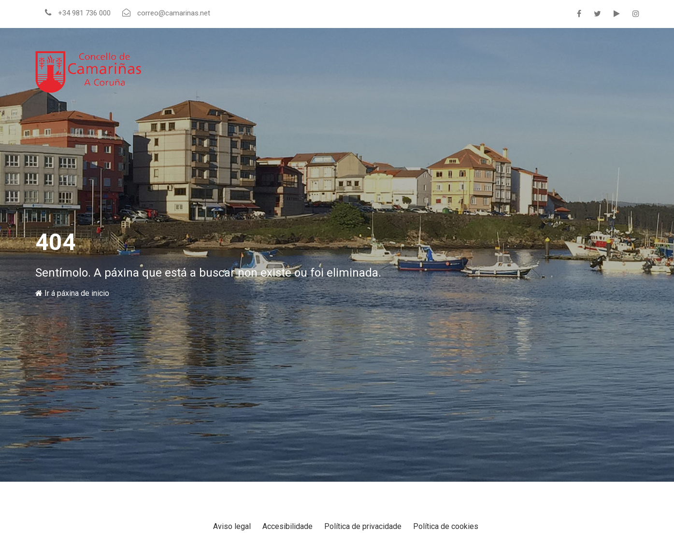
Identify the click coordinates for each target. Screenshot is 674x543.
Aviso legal (232, 526)
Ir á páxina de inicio (72, 293)
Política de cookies (445, 526)
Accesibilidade (287, 526)
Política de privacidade (363, 526)
